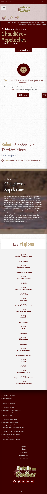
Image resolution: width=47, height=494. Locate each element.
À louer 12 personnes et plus (10, 434)
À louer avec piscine (7, 407)
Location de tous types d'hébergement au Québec (28, 22)
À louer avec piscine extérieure (11, 413)
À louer (23, 449)
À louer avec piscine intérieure (11, 410)
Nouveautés (23, 459)
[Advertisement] (23, 122)
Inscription (33, 2)
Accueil (8, 22)
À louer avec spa (6, 415)
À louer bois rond (6, 398)
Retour (23, 95)
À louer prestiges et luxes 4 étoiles (12, 428)
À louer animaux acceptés (9, 401)
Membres (42, 2)
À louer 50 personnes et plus (10, 440)
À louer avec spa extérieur (9, 422)
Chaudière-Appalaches (26, 24)
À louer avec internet (8, 403)
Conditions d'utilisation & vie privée (15, 491)
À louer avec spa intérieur (9, 419)
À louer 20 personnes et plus (10, 437)
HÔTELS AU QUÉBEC (7, 2)
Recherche (24, 50)
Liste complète (9, 155)
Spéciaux (23, 452)
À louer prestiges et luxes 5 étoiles (12, 431)
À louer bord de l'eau (8, 395)
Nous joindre (29, 491)
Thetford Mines (41, 24)
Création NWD (38, 491)
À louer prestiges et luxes (9, 425)
